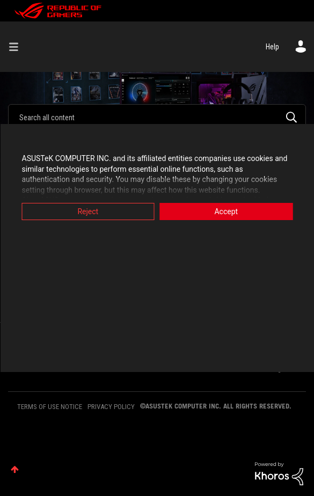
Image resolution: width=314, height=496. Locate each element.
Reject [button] (87, 211)
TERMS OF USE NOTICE (49, 407)
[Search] (157, 117)
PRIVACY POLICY (111, 407)
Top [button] (15, 469)
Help (272, 46)
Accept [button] (226, 211)
